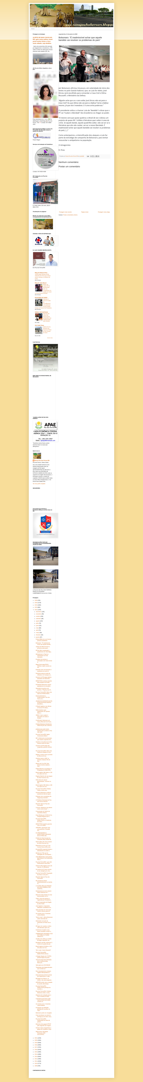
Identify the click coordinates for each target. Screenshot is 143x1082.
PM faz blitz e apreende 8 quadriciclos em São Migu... (44, 651)
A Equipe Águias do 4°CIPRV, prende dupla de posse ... (43, 956)
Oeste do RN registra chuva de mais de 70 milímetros (44, 866)
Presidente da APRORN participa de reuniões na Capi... (43, 1009)
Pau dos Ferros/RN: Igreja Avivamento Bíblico (43, 735)
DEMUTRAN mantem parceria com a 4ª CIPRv (44, 824)
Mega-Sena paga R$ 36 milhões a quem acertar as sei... (43, 666)
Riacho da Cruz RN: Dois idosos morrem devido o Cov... (43, 765)
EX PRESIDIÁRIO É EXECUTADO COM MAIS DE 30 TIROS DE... (43, 834)
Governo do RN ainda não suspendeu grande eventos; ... (44, 747)
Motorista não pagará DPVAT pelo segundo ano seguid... (44, 1024)
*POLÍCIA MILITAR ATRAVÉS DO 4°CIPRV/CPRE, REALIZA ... (43, 961)
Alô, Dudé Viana (39, 325)
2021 (36, 1038)
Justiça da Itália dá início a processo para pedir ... (43, 647)
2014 (36, 1054)
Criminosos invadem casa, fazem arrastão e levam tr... (44, 930)
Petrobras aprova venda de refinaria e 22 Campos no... (44, 674)
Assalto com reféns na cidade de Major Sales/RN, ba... (43, 939)
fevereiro (38, 635)
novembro (39, 614)
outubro (38, 616)
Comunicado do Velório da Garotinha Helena (43, 812)
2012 (36, 1058)
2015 (36, 1052)
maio (37, 628)
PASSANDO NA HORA (41, 297)
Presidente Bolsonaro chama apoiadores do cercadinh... (43, 685)
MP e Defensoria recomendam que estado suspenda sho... (44, 738)
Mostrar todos (50, 337)
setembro (38, 618)
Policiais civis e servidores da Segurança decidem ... (43, 797)
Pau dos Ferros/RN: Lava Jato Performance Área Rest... (44, 862)
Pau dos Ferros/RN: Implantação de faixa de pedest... (43, 1020)
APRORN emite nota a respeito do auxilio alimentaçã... (44, 983)
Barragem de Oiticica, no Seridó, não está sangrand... (44, 979)
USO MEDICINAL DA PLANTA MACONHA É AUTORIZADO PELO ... (44, 858)
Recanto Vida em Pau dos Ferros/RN (43, 804)
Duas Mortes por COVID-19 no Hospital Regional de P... (44, 815)
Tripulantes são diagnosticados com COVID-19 (44, 968)
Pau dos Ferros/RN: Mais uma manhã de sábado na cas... (44, 751)
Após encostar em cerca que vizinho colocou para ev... (43, 910)
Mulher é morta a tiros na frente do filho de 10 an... (44, 755)
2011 (36, 1061)
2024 (36, 605)
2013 (36, 1056)
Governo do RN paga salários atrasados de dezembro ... (43, 678)
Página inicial (84, 212)
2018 (36, 1045)
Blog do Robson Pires (41, 272)
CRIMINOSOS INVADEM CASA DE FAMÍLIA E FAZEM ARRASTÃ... (44, 935)
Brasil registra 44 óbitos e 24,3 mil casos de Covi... (44, 947)
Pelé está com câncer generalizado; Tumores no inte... (43, 781)
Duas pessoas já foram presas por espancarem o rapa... (44, 975)
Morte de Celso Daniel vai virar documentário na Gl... (44, 895)
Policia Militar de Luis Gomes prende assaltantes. (43, 640)
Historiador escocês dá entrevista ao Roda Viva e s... (43, 922)
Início (32, 29)
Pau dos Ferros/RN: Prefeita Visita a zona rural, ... (43, 789)
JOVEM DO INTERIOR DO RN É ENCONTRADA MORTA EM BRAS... (44, 702)
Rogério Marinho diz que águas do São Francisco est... (44, 776)
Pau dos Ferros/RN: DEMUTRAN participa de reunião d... (43, 987)
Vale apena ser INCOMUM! (43, 965)
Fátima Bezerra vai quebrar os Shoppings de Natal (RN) (44, 769)
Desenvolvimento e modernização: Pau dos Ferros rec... (43, 697)
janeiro (38, 637)
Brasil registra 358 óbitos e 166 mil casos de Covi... (44, 785)
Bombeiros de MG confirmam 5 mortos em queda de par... (44, 943)
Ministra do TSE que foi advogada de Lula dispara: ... (44, 853)
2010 (36, 1063)
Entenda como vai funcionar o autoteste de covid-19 (44, 670)
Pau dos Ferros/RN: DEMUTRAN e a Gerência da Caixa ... (43, 820)
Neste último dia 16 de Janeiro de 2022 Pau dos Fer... (44, 842)
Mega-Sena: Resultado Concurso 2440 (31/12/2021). (42, 1033)
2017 (36, 1047)
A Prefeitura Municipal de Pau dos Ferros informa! (43, 800)
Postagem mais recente (65, 212)
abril (37, 630)
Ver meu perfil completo (39, 483)
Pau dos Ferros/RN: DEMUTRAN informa (42, 953)
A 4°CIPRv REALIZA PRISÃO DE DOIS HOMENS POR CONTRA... (43, 887)
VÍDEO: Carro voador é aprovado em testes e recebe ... (42, 716)
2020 (36, 1040)
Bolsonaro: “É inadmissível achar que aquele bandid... (43, 643)
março (38, 632)
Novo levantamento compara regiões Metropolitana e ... (43, 971)
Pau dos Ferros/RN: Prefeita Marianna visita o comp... (43, 992)
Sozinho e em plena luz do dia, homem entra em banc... (44, 742)
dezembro (39, 611)
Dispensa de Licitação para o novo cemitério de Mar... (43, 995)
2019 (36, 1042)
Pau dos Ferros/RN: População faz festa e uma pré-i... (44, 874)
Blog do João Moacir (41, 283)
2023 (36, 607)
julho (37, 623)
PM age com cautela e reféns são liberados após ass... (43, 926)
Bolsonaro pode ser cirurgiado (44, 1013)
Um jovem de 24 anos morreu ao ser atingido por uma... (43, 870)
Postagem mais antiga (104, 212)
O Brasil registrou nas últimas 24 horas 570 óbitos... (43, 707)
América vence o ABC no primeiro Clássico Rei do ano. (43, 760)
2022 (36, 609)
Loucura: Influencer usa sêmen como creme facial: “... (44, 808)
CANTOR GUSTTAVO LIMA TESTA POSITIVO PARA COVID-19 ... (43, 1000)
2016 (36, 1049)
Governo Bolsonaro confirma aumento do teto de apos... (43, 793)
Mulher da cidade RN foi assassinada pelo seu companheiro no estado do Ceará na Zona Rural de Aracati (43, 289)
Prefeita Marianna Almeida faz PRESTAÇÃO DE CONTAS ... (44, 725)
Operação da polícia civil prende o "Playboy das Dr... (44, 689)
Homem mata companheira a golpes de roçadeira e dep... (44, 1028)
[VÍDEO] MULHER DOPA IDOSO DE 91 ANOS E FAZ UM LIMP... (44, 731)
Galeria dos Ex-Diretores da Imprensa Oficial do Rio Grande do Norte (47, 329)
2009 (36, 1066)
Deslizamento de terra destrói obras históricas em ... (43, 891)
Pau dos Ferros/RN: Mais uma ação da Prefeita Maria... (44, 692)
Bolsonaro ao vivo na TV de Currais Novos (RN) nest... (43, 846)
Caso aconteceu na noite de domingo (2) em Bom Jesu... (44, 1015)
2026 (36, 600)
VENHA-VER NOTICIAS (41, 312)
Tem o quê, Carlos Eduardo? (43, 950)
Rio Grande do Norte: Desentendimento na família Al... (44, 882)
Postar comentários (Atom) (70, 215)
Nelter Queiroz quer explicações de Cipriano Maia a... (43, 711)
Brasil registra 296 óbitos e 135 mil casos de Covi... (44, 773)
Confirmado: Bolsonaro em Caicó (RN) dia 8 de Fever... (44, 721)
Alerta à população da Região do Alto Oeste (43, 903)
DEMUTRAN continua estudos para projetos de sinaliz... (44, 681)
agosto (38, 621)
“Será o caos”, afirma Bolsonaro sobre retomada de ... (44, 918)
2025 (36, 602)
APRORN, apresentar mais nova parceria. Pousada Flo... (43, 829)
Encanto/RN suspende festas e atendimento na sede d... (44, 850)
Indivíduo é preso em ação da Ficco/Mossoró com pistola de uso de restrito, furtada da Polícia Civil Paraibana (43, 304)
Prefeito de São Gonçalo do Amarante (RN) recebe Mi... (44, 838)
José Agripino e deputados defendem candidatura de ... (44, 906)
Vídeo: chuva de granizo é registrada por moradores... (44, 899)
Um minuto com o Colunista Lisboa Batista (43, 914)
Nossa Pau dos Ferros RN (42, 460)
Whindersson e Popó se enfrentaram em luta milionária (42, 656)
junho (37, 625)
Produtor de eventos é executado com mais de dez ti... (44, 661)
